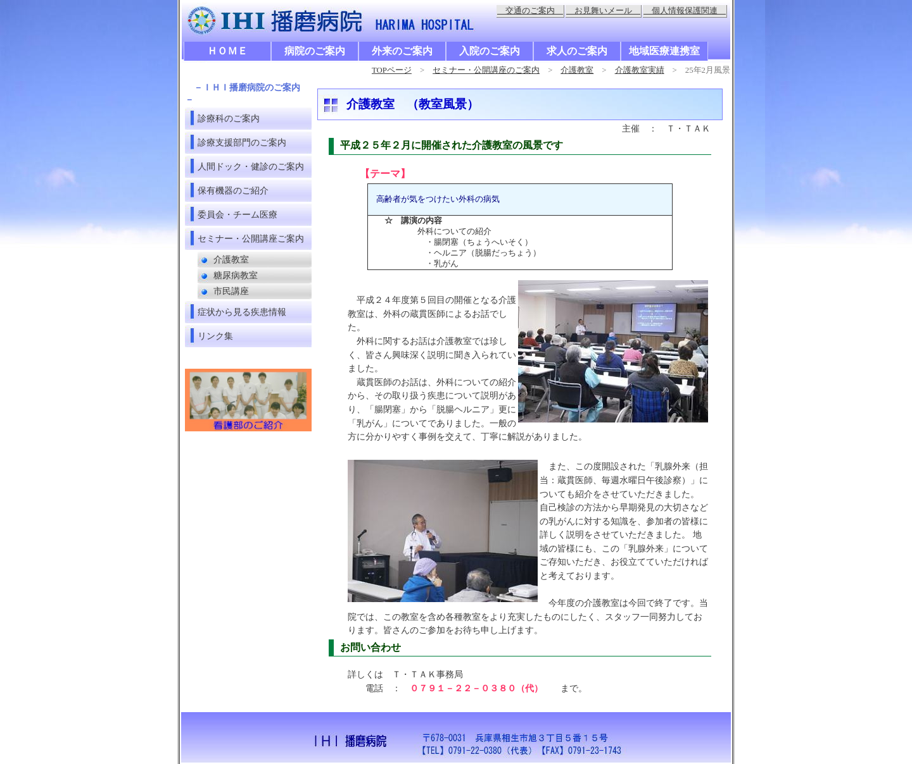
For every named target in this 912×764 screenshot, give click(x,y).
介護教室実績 (639, 70)
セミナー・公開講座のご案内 (486, 70)
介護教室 (576, 70)
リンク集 (215, 336)
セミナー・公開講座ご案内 (251, 238)
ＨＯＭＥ (227, 51)
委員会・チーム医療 (237, 214)
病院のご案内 (314, 51)
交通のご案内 (530, 10)
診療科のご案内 (229, 118)
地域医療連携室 (664, 51)
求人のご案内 (577, 51)
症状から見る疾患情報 (242, 312)
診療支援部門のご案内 (242, 142)
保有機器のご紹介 (233, 190)
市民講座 (231, 291)
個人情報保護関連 (684, 10)
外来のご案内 (402, 51)
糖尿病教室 (235, 275)
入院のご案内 (489, 51)
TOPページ (392, 70)
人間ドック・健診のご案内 (251, 166)
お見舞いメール (603, 10)
